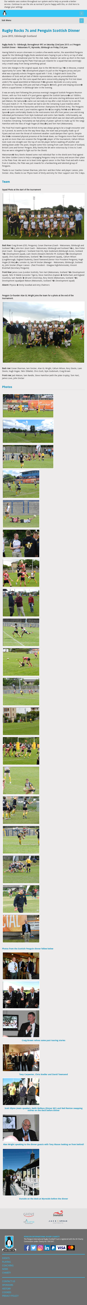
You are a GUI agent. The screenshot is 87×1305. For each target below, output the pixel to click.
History (6, 1288)
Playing (6, 1261)
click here (72, 4)
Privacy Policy (10, 1295)
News (5, 1269)
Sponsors (7, 1285)
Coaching (8, 1265)
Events (6, 1258)
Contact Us (8, 1281)
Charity (6, 1272)
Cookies (6, 1292)
